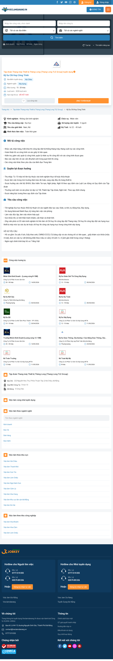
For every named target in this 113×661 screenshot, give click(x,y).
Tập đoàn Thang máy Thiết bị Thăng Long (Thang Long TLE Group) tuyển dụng (39, 72)
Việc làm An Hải (9, 507)
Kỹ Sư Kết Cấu (8, 297)
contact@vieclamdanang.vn (16, 631)
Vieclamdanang (9, 604)
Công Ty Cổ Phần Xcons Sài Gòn (14, 279)
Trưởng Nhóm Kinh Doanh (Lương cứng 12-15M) (22, 339)
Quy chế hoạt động (65, 636)
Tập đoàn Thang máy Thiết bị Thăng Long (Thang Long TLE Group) (38, 110)
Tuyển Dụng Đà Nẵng (66, 604)
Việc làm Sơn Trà (10, 474)
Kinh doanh (8, 44)
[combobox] (29, 30)
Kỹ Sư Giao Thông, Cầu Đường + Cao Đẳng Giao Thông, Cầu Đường (82, 339)
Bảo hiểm (7, 443)
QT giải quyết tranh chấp (67, 624)
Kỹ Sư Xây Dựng (65, 318)
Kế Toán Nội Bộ (65, 360)
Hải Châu (28, 79)
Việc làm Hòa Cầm (10, 529)
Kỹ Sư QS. (7, 318)
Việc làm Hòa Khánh (11, 524)
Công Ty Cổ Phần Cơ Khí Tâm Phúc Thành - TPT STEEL (21, 321)
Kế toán (29, 44)
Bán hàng (7, 437)
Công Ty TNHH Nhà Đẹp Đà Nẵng (14, 300)
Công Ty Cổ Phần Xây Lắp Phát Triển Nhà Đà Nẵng (75, 342)
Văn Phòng (20, 44)
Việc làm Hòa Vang (11, 496)
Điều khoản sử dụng (65, 632)
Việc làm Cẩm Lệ (10, 490)
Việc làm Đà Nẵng (10, 599)
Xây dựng (22, 84)
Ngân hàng (38, 44)
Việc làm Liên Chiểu (11, 479)
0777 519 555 (11, 635)
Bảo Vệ (6, 432)
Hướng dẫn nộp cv (64, 628)
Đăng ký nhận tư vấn (22, 589)
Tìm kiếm (56, 37)
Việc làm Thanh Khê (11, 468)
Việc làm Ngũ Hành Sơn (12, 485)
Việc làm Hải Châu (10, 463)
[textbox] (29, 30)
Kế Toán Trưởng (9, 360)
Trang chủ (5, 110)
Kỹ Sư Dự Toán (64, 297)
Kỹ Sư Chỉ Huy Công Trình (16, 75)
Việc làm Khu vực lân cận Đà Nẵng (16, 501)
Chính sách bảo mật (65, 620)
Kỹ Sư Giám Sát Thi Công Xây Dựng (72, 276)
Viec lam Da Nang (65, 599)
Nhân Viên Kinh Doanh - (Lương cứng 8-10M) (20, 276)
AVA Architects (64, 279)
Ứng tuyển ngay (83, 101)
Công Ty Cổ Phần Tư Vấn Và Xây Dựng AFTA (73, 321)
